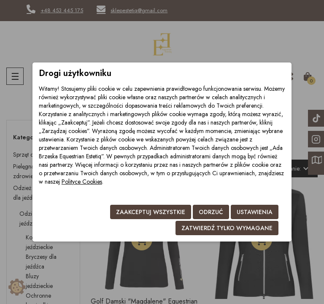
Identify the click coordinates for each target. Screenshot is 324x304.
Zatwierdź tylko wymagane (227, 228)
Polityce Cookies (82, 181)
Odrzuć (211, 212)
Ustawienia (255, 212)
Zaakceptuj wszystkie (150, 212)
